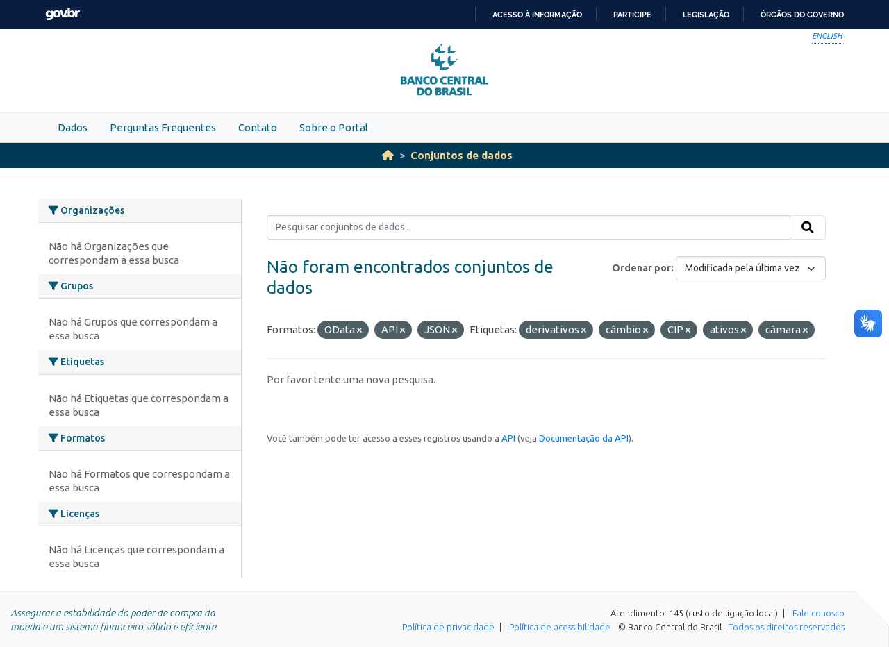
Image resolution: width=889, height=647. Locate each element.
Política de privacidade (448, 627)
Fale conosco (818, 613)
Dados (73, 127)
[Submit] (808, 227)
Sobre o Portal (333, 127)
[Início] (388, 155)
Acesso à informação (537, 14)
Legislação (706, 14)
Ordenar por (641, 268)
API (508, 438)
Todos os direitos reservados (787, 627)
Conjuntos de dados (461, 155)
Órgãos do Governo (802, 14)
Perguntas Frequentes (163, 127)
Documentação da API (584, 438)
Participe (632, 14)
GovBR (62, 14)
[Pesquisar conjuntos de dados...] (529, 227)
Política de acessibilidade (559, 627)
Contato (257, 127)
